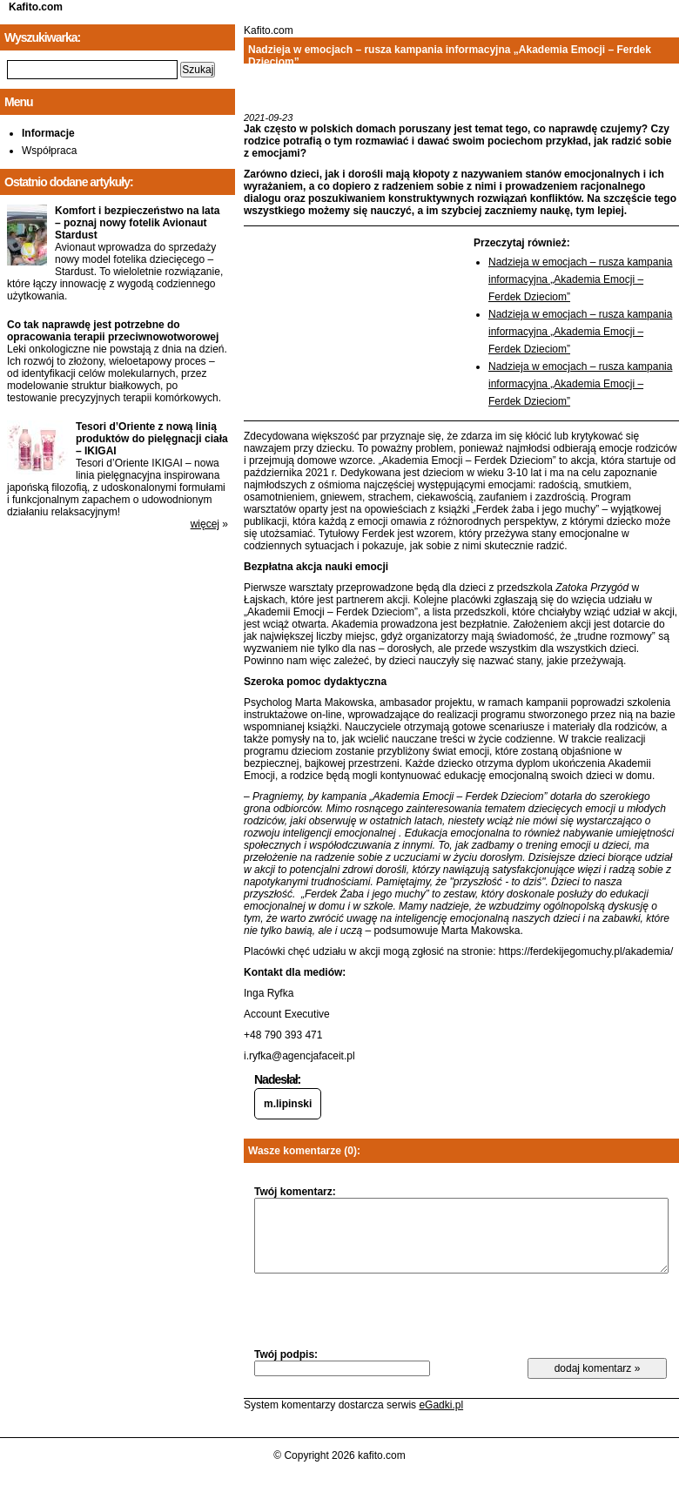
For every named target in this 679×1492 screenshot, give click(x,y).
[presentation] (386, 1310)
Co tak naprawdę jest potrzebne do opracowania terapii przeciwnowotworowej (112, 331)
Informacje (48, 133)
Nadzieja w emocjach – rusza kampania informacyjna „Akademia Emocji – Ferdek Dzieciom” (580, 279)
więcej (205, 524)
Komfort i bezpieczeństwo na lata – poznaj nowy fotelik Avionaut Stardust (137, 223)
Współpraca (49, 150)
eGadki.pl (441, 1405)
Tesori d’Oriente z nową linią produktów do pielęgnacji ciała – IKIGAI (152, 438)
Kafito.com (36, 7)
